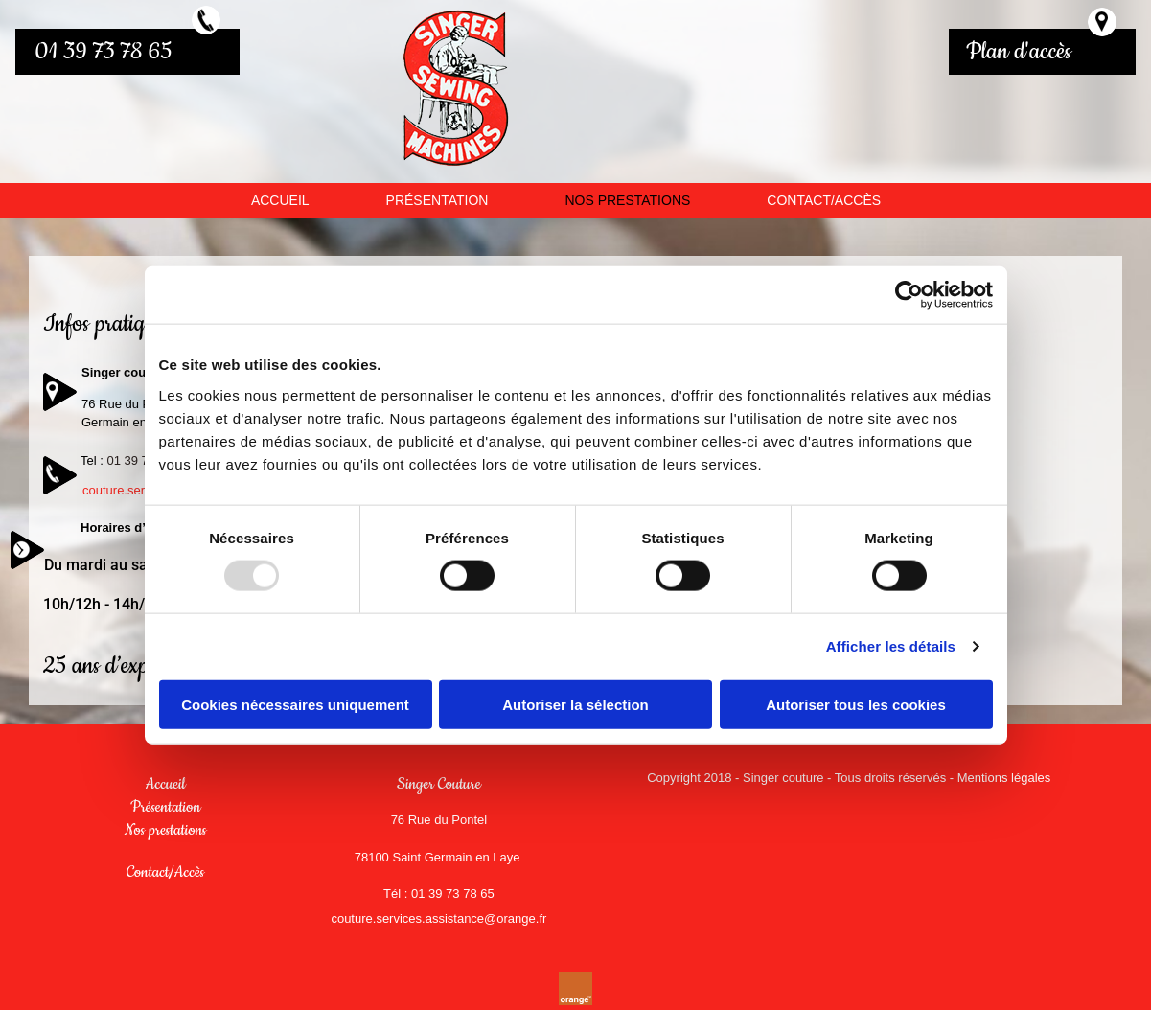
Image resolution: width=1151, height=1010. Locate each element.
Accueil (166, 783)
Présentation (165, 806)
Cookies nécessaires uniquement (295, 704)
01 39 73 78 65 (104, 51)
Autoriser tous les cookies (856, 704)
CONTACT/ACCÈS (824, 200)
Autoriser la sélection (575, 704)
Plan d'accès (1018, 51)
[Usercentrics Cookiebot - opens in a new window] (909, 295)
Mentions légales (1004, 777)
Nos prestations (166, 829)
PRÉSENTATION (437, 200)
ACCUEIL (280, 200)
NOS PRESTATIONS (627, 200)
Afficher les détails (890, 646)
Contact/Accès (165, 872)
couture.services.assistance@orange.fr (438, 918)
